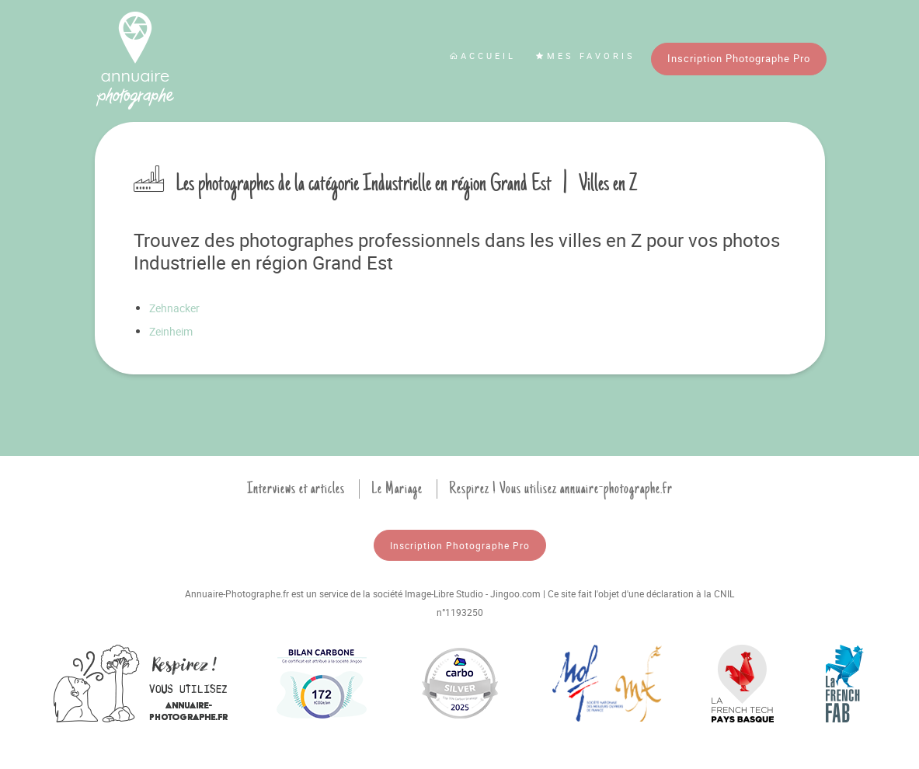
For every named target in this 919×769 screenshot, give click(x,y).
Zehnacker (174, 308)
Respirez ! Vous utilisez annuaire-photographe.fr (561, 488)
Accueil (482, 55)
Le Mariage (397, 488)
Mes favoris (585, 55)
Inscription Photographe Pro (738, 58)
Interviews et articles (296, 488)
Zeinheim (171, 331)
